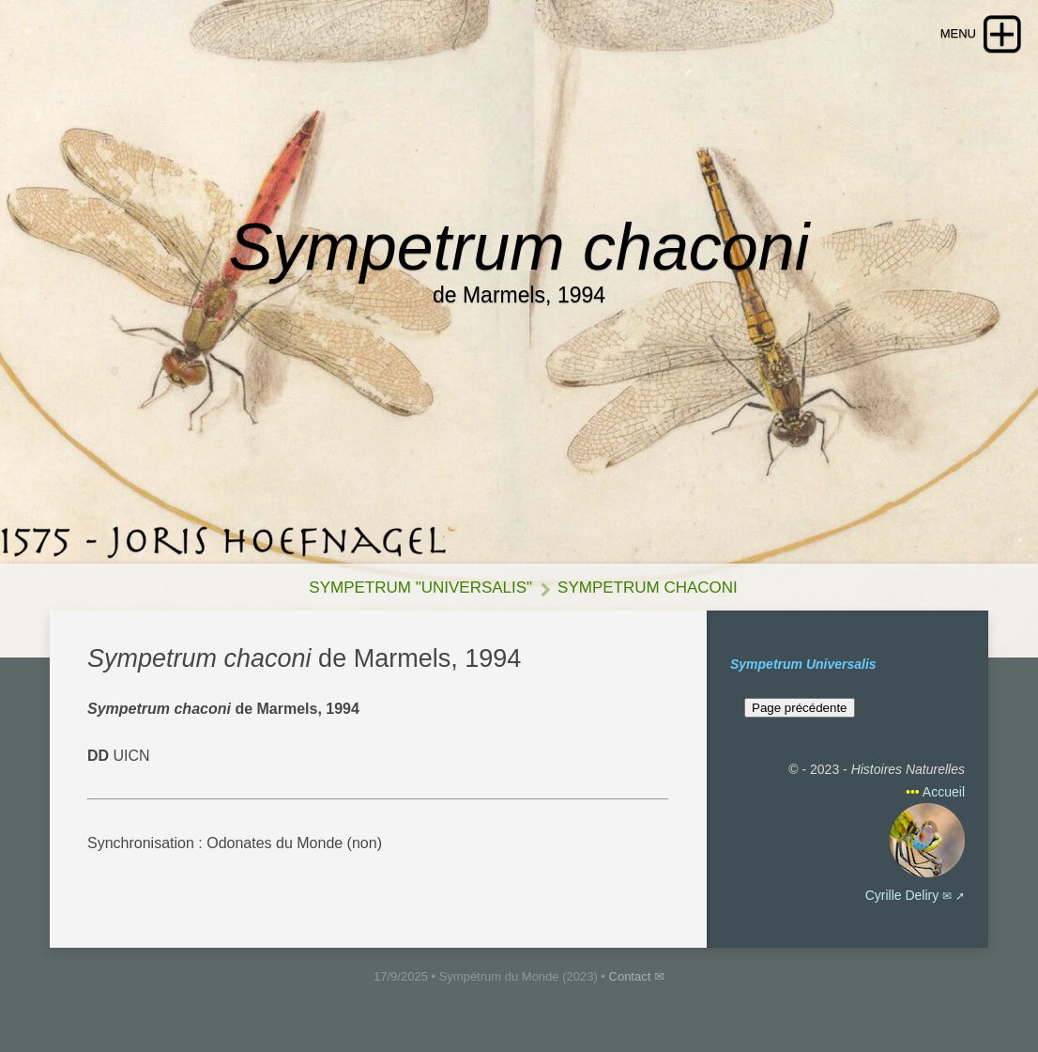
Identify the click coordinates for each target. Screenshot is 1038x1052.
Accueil (944, 791)
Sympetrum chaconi (647, 587)
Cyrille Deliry (902, 895)
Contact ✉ (636, 976)
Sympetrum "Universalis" (420, 587)
